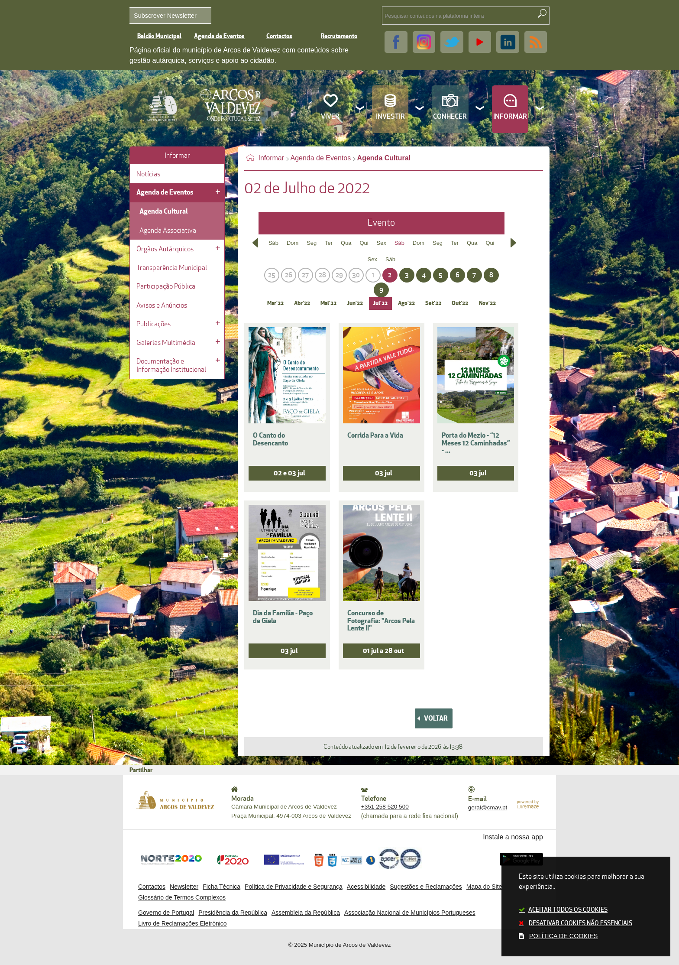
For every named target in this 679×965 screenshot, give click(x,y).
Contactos (279, 36)
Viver (330, 116)
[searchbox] (449, 15)
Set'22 (433, 303)
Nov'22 (487, 303)
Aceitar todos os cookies (568, 909)
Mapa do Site (484, 886)
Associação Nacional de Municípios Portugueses (409, 912)
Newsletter (184, 886)
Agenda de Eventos (219, 36)
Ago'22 (406, 303)
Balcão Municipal (159, 36)
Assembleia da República (306, 912)
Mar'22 (275, 303)
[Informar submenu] (540, 109)
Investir (390, 116)
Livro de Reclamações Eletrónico (182, 923)
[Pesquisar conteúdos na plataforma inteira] (542, 13)
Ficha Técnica (221, 886)
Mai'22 (328, 303)
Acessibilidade (366, 886)
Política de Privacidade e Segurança (294, 886)
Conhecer (450, 116)
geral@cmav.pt (488, 807)
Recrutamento (339, 36)
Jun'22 (355, 303)
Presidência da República (232, 912)
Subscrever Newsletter (165, 15)
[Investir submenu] (420, 109)
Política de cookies (563, 936)
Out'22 (460, 303)
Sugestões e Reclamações (426, 886)
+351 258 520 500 (385, 806)
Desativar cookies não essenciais (580, 923)
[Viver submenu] (360, 109)
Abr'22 (302, 303)
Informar (510, 116)
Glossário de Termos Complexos (182, 897)
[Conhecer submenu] (480, 109)
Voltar (436, 718)
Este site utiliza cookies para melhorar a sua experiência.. (586, 907)
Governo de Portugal (166, 912)
